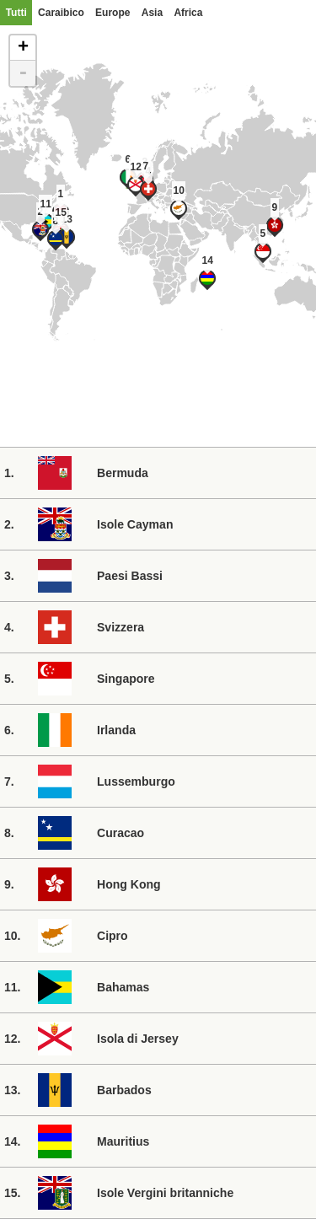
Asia (152, 13)
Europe (112, 13)
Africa (188, 13)
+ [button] (23, 48)
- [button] (23, 73)
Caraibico (61, 13)
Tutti (16, 13)
